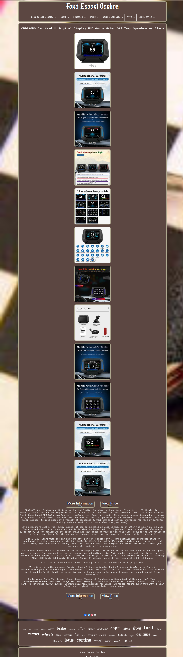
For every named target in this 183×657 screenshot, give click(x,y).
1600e (59, 635)
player (91, 629)
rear (83, 635)
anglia (131, 636)
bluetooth (57, 641)
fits (77, 634)
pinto (127, 628)
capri (116, 627)
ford (148, 627)
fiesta (155, 635)
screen (68, 634)
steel (24, 630)
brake (61, 628)
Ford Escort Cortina (92, 652)
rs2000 (51, 629)
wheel (98, 641)
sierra (122, 634)
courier (118, 641)
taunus (43, 629)
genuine (143, 634)
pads (36, 629)
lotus (69, 640)
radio (108, 641)
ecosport (92, 635)
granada (112, 635)
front (137, 628)
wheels (47, 634)
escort (33, 633)
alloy (81, 628)
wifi (30, 629)
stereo (103, 634)
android (102, 629)
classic (159, 629)
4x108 (128, 641)
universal (72, 630)
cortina (83, 640)
